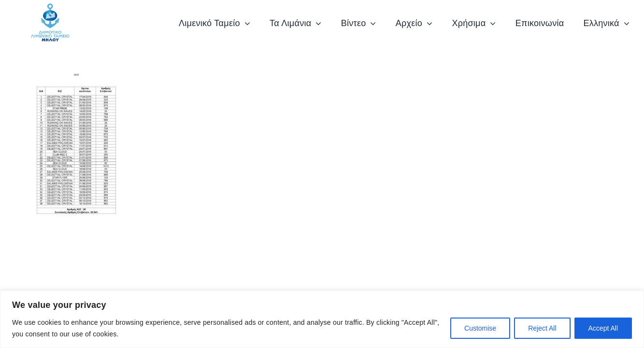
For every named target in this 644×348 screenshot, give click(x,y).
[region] (322, 319)
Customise (480, 328)
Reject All (542, 328)
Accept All (603, 328)
